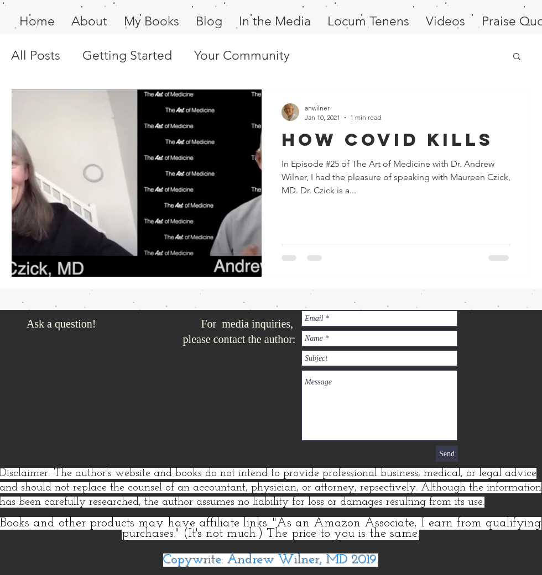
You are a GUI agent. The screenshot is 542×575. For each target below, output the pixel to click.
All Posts (35, 55)
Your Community (242, 55)
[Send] (447, 454)
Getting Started (127, 55)
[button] (517, 57)
